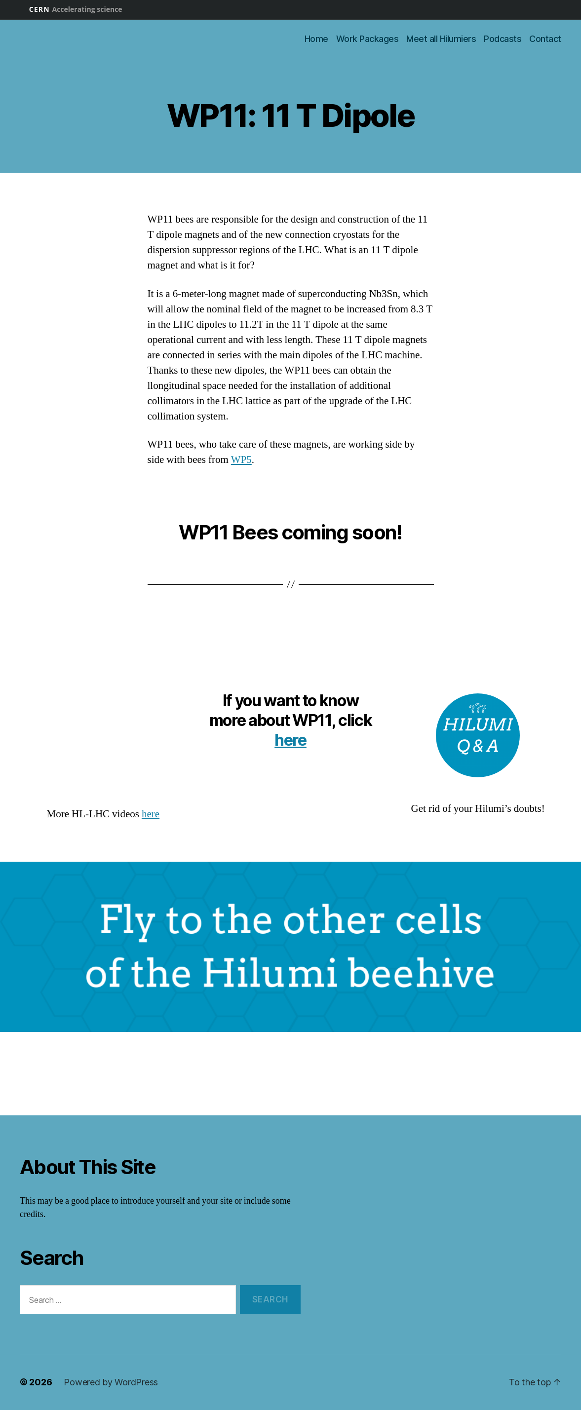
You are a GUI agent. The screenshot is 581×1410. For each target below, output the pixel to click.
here (150, 814)
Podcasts (502, 39)
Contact (545, 39)
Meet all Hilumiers (441, 39)
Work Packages (367, 39)
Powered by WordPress (111, 1382)
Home (316, 39)
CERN (75, 9)
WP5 (241, 459)
